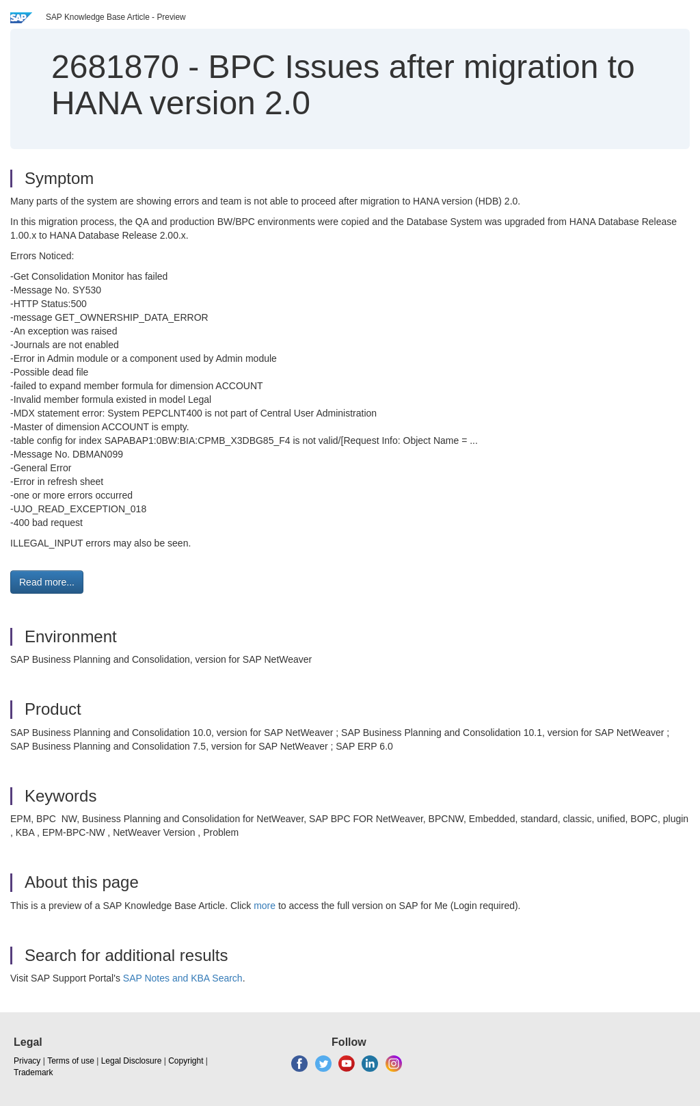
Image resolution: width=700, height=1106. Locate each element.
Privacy (27, 1061)
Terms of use (70, 1061)
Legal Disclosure (131, 1061)
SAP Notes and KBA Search (183, 978)
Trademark (33, 1072)
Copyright (185, 1061)
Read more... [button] (47, 582)
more (264, 905)
